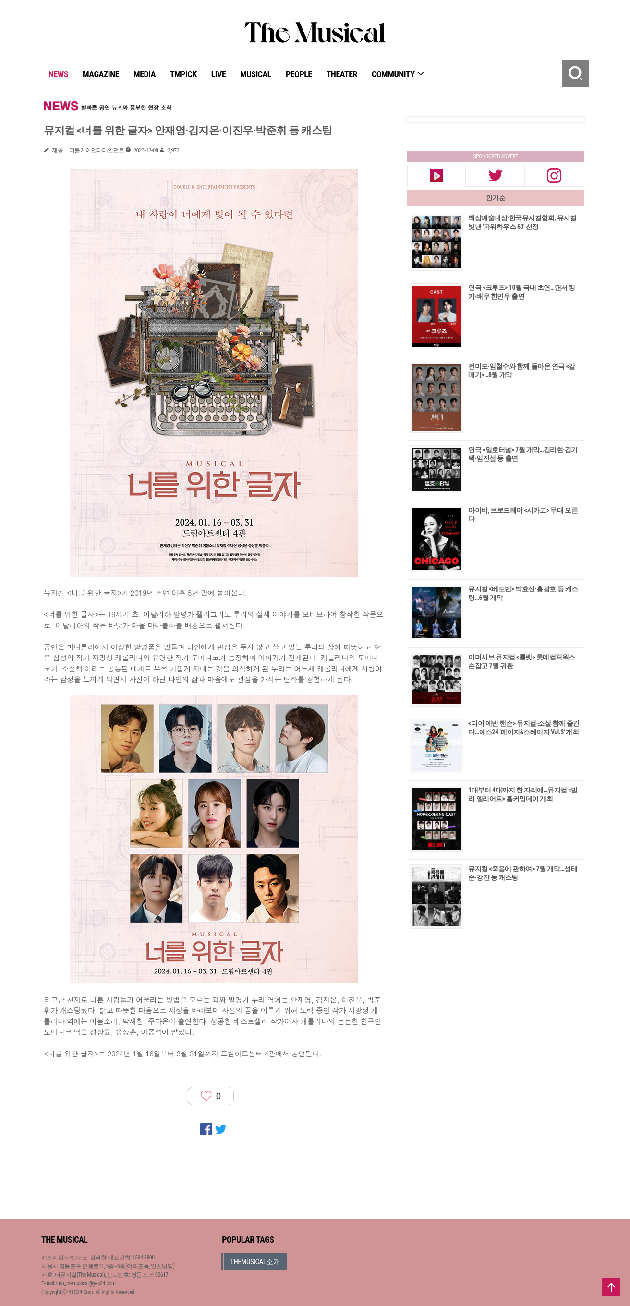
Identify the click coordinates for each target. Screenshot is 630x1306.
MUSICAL (255, 74)
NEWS (58, 74)
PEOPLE (299, 74)
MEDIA (144, 74)
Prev (422, 119)
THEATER (342, 74)
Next (569, 119)
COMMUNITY (398, 74)
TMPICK (183, 74)
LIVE (218, 74)
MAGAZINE (101, 74)
